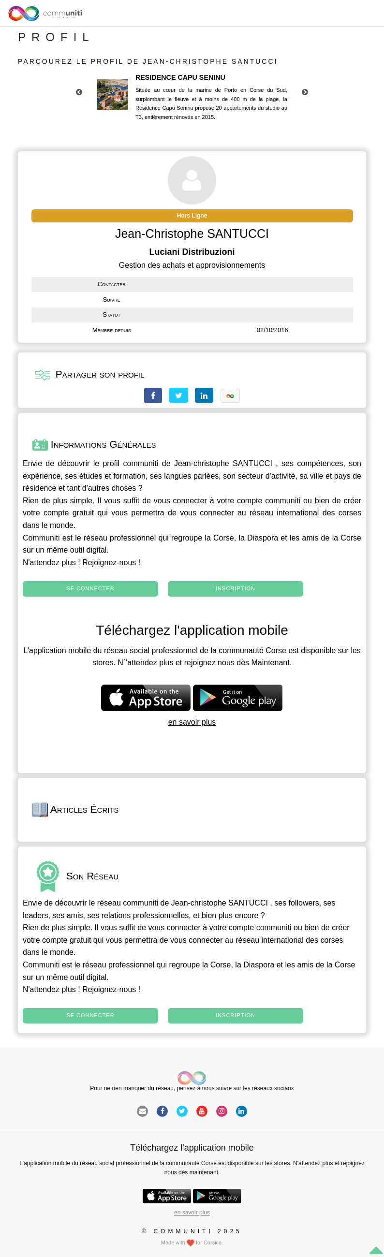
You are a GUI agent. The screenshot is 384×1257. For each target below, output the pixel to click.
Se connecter (90, 588)
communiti (141, 463)
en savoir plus (192, 722)
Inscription (235, 588)
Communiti (41, 538)
